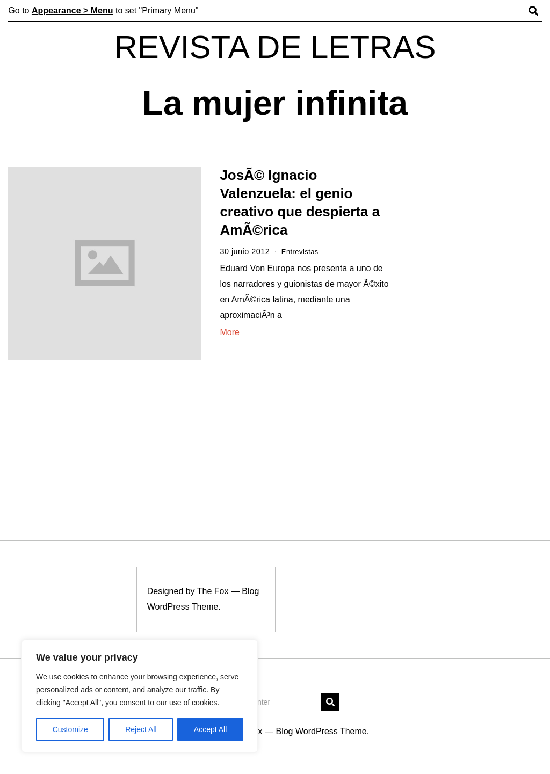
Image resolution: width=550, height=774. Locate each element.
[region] (139, 696)
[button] (330, 702)
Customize (70, 729)
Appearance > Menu (72, 10)
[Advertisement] (476, 332)
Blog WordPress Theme (321, 731)
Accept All (210, 729)
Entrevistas (302, 251)
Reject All (140, 729)
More (229, 332)
